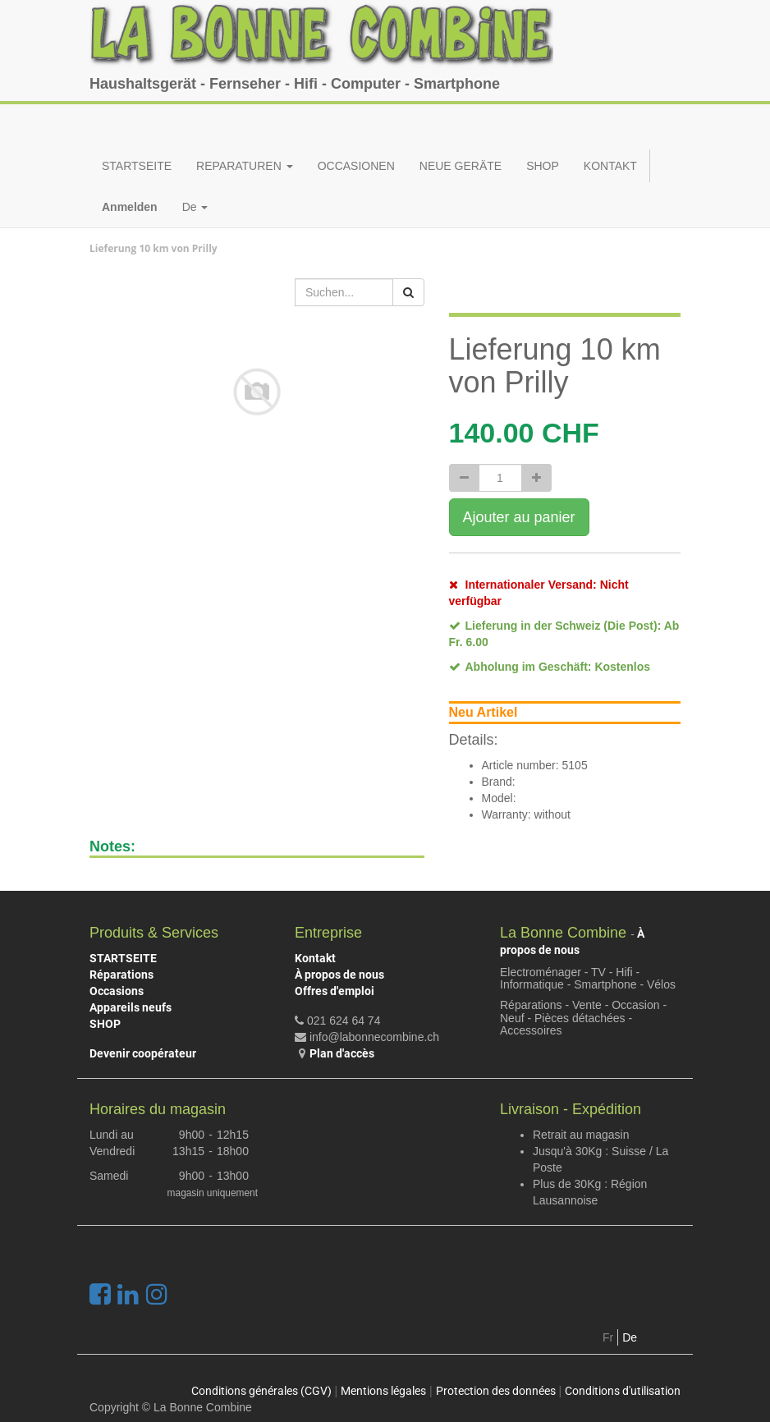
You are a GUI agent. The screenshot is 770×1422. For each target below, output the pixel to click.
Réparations (121, 974)
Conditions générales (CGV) (261, 1390)
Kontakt (315, 958)
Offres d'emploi (334, 991)
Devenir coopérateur (142, 1053)
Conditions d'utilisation (623, 1390)
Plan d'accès (341, 1053)
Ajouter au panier (519, 517)
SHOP (105, 1023)
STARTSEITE (123, 958)
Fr (608, 1337)
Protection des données (496, 1390)
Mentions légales (383, 1390)
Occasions (116, 991)
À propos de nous (339, 974)
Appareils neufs (130, 1007)
